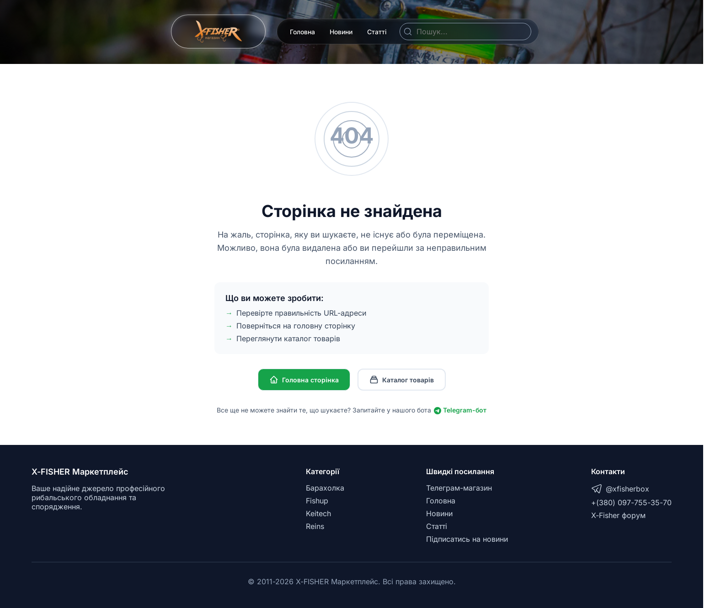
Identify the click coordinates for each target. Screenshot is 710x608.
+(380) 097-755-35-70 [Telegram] (631, 502)
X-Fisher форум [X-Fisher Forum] (618, 515)
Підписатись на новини (467, 539)
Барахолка (325, 487)
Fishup (317, 500)
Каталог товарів (401, 379)
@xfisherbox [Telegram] (620, 488)
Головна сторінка (304, 379)
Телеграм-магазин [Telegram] (459, 487)
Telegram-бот (460, 410)
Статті (377, 32)
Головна (302, 32)
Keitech (318, 513)
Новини (341, 32)
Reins (315, 526)
